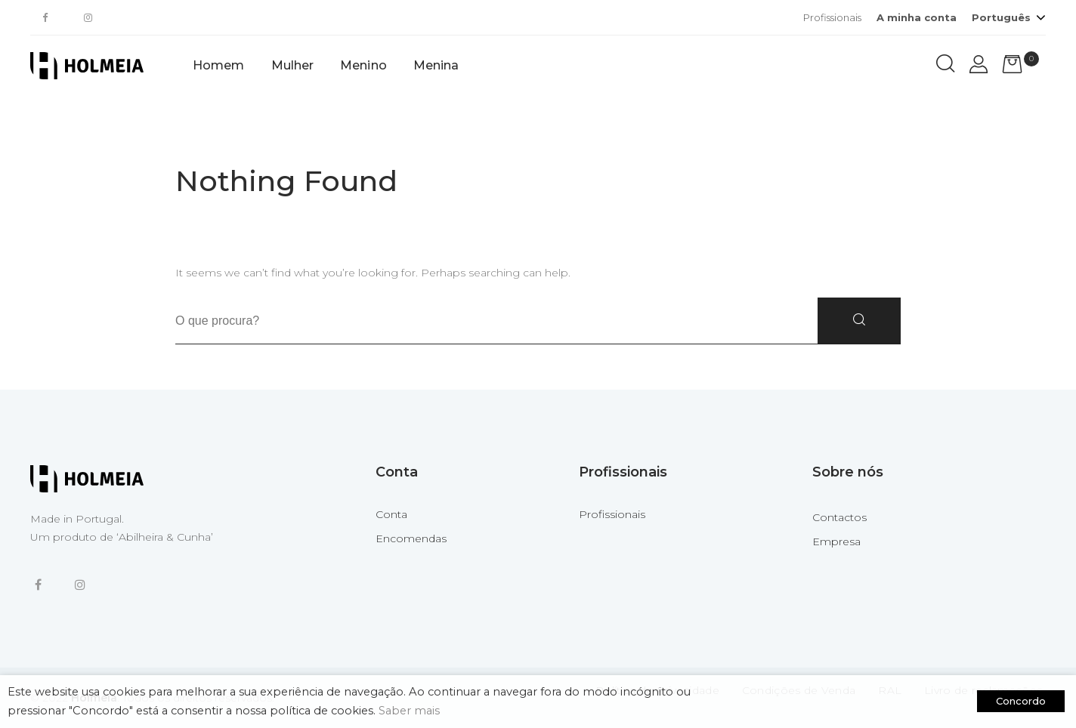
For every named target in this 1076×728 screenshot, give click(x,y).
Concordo (1021, 701)
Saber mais (409, 710)
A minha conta (917, 17)
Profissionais (832, 17)
